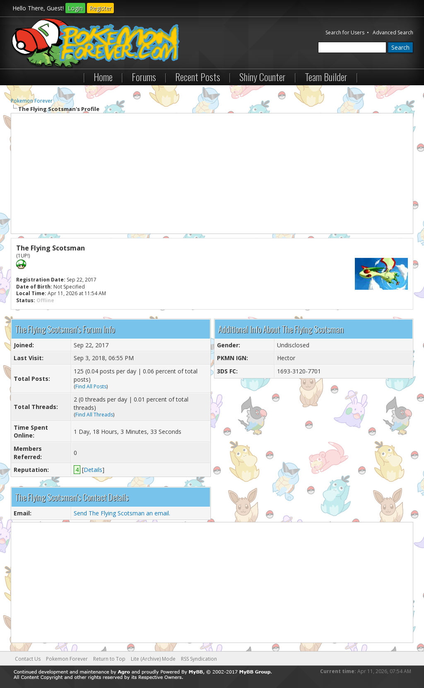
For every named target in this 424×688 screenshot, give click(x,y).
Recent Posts (197, 76)
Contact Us (28, 658)
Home (103, 76)
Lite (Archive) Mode (153, 658)
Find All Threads (94, 414)
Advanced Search (393, 32)
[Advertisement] (212, 173)
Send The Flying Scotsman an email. (122, 513)
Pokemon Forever (32, 100)
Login (75, 8)
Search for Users (344, 32)
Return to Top (109, 658)
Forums (144, 76)
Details (93, 470)
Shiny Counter (262, 76)
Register (100, 8)
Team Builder (326, 76)
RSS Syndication (199, 658)
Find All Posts (90, 386)
